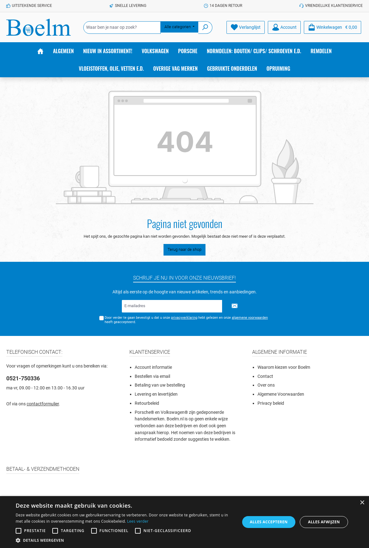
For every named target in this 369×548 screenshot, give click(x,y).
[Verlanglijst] (245, 27)
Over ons (266, 385)
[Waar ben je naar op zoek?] (122, 27)
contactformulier (43, 404)
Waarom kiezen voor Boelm (283, 367)
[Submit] (234, 306)
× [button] (362, 502)
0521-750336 (23, 378)
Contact (265, 376)
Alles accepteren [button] (269, 522)
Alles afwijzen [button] (324, 522)
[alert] (184, 522)
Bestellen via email (152, 376)
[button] (124, 540)
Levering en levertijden (156, 394)
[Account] (284, 27)
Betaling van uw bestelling (160, 385)
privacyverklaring (184, 318)
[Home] (40, 51)
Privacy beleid (270, 403)
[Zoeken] (205, 27)
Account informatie (153, 367)
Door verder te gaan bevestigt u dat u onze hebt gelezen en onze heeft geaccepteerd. (186, 320)
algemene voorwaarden (250, 318)
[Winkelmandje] (332, 27)
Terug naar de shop (184, 249)
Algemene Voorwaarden (280, 394)
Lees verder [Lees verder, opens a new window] (138, 521)
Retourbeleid (147, 403)
